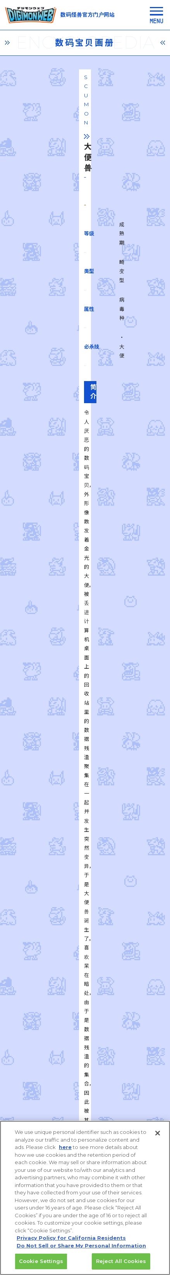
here (65, 1152)
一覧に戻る (85, 900)
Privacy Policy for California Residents (71, 1243)
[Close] (157, 1138)
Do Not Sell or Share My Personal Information (81, 1251)
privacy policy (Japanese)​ (44, 1119)
